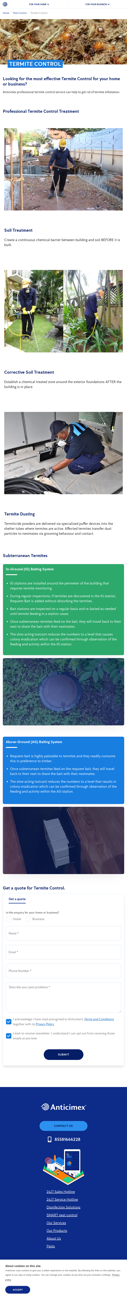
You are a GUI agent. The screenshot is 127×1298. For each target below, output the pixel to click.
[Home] (5, 4)
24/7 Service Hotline (62, 1199)
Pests (51, 1246)
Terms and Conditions (99, 1019)
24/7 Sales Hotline (61, 1191)
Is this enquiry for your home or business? (32, 912)
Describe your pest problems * (29, 987)
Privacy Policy (45, 1024)
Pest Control (20, 13)
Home (6, 13)
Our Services (56, 1223)
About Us (54, 1238)
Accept (18, 1289)
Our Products (57, 1230)
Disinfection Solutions (63, 1207)
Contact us (63, 1126)
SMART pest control (62, 1215)
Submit (63, 1054)
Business (34, 919)
